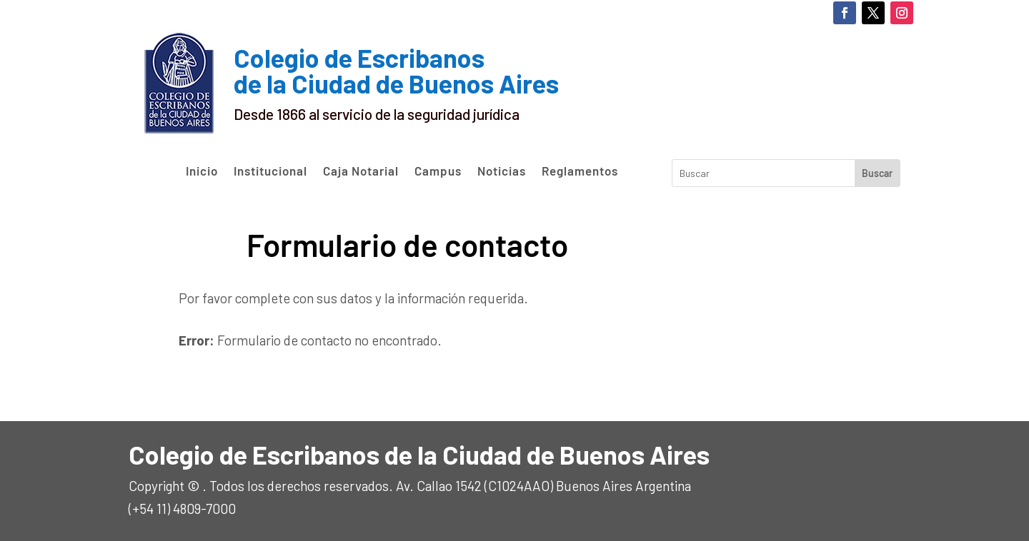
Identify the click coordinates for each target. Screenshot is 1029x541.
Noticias (501, 171)
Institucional (270, 171)
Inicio (202, 171)
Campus (438, 171)
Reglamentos (580, 171)
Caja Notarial (361, 171)
